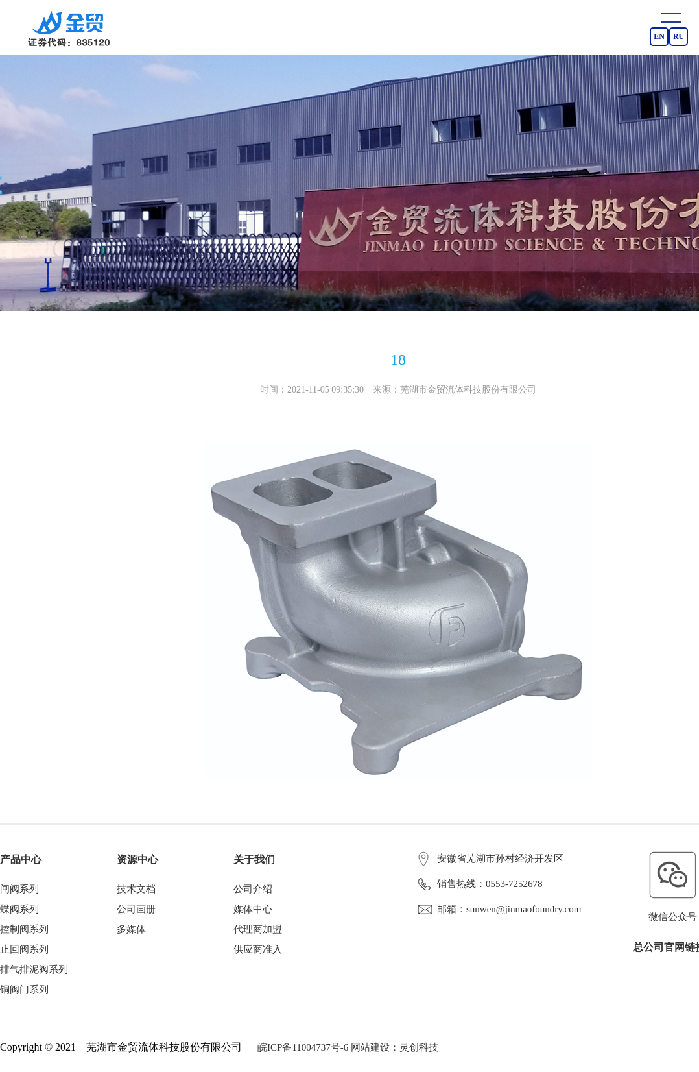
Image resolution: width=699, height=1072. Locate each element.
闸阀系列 (19, 889)
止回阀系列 (24, 949)
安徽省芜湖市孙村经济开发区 (490, 858)
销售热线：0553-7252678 (480, 884)
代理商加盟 (257, 929)
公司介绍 (252, 889)
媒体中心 (252, 909)
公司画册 (136, 909)
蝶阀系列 (19, 909)
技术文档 (136, 889)
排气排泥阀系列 (34, 969)
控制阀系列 (24, 929)
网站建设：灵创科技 (394, 1047)
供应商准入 (257, 949)
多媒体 (131, 929)
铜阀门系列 (24, 989)
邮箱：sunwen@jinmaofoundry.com (499, 909)
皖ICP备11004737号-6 (302, 1047)
